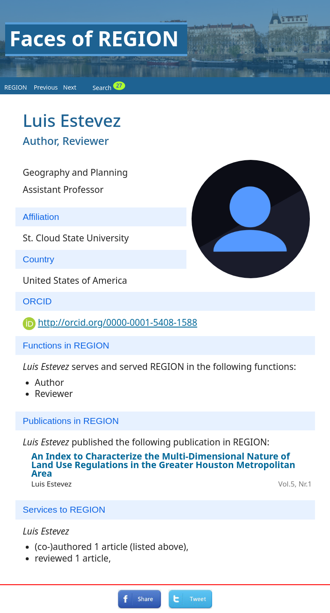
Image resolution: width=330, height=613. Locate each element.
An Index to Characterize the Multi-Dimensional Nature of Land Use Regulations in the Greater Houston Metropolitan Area (163, 464)
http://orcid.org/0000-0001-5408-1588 (117, 322)
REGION (15, 87)
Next (69, 87)
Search (109, 86)
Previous (46, 87)
